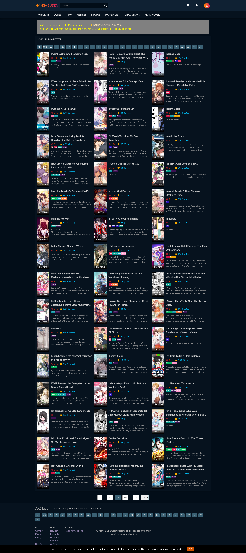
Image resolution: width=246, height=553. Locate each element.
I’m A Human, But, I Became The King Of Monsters (186, 248)
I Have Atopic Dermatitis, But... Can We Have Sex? (127, 385)
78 (110, 497)
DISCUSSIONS (132, 14)
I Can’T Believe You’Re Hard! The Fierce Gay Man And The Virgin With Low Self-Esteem (128, 56)
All (39, 47)
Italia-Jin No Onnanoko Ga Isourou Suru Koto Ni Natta (69, 165)
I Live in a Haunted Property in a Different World (125, 467)
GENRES (81, 14)
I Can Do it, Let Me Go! (63, 109)
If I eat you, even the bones (123, 218)
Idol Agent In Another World (67, 466)
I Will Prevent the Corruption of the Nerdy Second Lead (70, 385)
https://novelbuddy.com (107, 25)
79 (117, 497)
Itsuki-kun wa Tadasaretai (180, 383)
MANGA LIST (112, 14)
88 (136, 497)
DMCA (38, 543)
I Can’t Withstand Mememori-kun (69, 54)
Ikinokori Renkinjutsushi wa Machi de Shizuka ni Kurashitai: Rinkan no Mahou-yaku (185, 83)
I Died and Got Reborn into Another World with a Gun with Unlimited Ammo (185, 275)
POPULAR (43, 14)
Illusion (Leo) (115, 356)
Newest (54, 530)
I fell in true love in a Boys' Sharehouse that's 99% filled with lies (70, 303)
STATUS (95, 14)
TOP (69, 14)
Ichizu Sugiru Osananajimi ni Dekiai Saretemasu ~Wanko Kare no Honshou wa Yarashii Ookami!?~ (184, 330)
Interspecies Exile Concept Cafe (125, 81)
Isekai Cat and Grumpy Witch (67, 246)
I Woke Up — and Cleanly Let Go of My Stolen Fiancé (128, 303)
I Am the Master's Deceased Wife (70, 191)
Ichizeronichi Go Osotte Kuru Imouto (70, 411)
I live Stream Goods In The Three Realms (184, 440)
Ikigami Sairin (173, 109)
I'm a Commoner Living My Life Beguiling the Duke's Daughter (68, 138)
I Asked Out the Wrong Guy (123, 164)
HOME (41, 39)
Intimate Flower (60, 218)
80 (125, 497)
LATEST (58, 14)
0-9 (45, 47)
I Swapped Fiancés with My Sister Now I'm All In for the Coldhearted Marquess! (185, 468)
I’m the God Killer (118, 438)
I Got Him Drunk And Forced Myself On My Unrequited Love (70, 440)
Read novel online (74, 530)
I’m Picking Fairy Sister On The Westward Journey (125, 275)
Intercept (56, 328)
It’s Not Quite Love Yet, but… (182, 164)
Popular (54, 540)
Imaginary (171, 218)
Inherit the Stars (175, 136)
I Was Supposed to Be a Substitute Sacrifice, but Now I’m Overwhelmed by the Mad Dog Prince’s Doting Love (71, 83)
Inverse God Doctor (119, 191)
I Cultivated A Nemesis (121, 246)
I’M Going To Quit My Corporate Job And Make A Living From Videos (128, 412)
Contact (39, 530)
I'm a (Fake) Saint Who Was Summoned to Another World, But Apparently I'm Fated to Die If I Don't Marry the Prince (185, 413)
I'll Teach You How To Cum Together (123, 138)
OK (190, 549)
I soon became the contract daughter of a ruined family (71, 358)
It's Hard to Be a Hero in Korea (183, 356)
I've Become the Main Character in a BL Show (128, 330)
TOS (37, 540)
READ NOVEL (152, 14)
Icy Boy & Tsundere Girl (121, 109)
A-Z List (54, 543)
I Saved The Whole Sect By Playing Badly (186, 303)
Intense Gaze (173, 54)
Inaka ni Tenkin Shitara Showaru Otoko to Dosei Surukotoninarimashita (183, 193)
